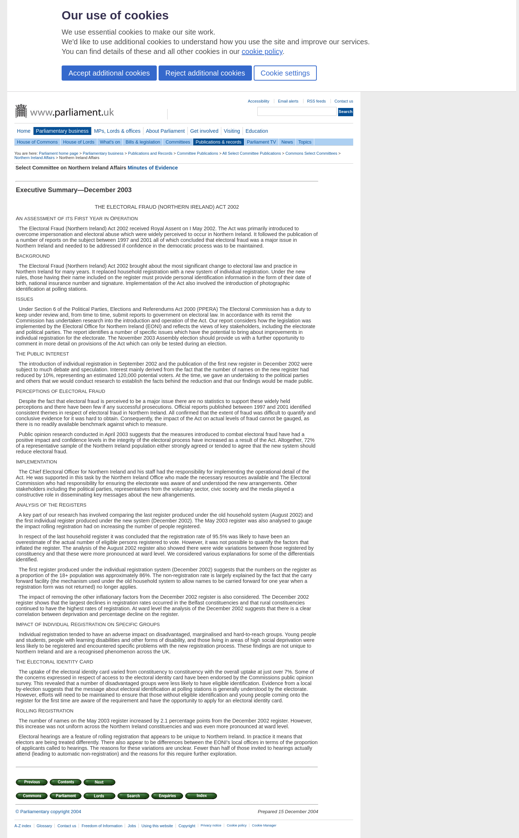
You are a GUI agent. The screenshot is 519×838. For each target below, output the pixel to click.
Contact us (343, 101)
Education (256, 131)
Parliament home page (58, 153)
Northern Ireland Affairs (34, 157)
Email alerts (288, 101)
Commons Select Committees (311, 153)
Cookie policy (237, 825)
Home (24, 131)
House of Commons (37, 142)
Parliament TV (261, 142)
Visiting (232, 131)
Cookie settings (285, 73)
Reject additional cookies (205, 73)
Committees (177, 142)
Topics (304, 142)
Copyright (186, 826)
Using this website (157, 826)
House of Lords (78, 142)
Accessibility (258, 101)
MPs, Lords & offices (117, 131)
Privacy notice (211, 825)
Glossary (44, 826)
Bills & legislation (142, 142)
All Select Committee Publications (251, 153)
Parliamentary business (62, 131)
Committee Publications (197, 153)
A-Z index (22, 826)
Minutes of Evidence (153, 168)
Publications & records (218, 142)
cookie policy (262, 51)
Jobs (132, 826)
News (287, 142)
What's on (110, 142)
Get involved (204, 131)
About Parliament (165, 131)
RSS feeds (316, 101)
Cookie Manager (264, 825)
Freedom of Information (101, 826)
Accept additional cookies (109, 73)
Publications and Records (150, 153)
